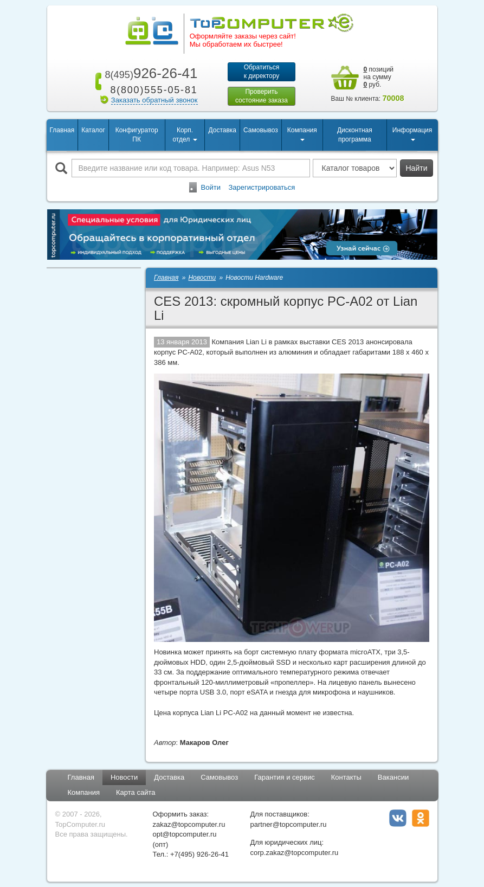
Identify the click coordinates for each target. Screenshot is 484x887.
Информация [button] (412, 133)
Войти (211, 187)
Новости (124, 777)
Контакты (346, 777)
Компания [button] (302, 133)
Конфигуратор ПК (136, 134)
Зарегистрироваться (261, 187)
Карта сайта (135, 792)
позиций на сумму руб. (379, 77)
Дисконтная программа (354, 134)
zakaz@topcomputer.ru (189, 824)
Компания (84, 792)
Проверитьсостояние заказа (261, 96)
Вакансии (393, 777)
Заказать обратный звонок (154, 100)
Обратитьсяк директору (262, 71)
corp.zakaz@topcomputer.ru (294, 853)
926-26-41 (149, 73)
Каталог (93, 130)
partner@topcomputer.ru (288, 824)
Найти (417, 168)
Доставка (222, 130)
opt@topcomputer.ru (185, 834)
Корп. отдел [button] (184, 134)
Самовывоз (260, 130)
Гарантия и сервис (284, 777)
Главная (62, 130)
